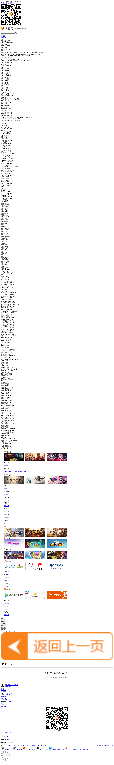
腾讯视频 (6, 603)
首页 (2, 618)
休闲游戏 (8, 538)
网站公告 (15, 631)
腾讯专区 (8, 452)
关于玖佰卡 (4, 706)
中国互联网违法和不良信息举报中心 (76, 749)
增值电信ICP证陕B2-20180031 (105, 745)
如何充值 (8, 686)
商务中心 (3, 625)
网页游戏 (8, 527)
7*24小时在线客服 (6, 733)
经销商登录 (9, 3)
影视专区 (8, 590)
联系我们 (3, 696)
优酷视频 (6, 615)
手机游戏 (8, 549)
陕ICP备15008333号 (32, 745)
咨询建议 (8, 695)
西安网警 (17, 749)
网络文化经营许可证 (56, 749)
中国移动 (6, 574)
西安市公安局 (42, 749)
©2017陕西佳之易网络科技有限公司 (17, 745)
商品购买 (3, 688)
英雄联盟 (3, 37)
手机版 (2, 3)
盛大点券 (6, 511)
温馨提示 (3, 698)
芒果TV (6, 609)
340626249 (4, 736)
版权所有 (3, 704)
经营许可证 (9, 693)
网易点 (6, 488)
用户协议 (8, 701)
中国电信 (6, 586)
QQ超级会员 (16, 471)
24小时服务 (4, 700)
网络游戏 (8, 475)
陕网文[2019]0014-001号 (45, 745)
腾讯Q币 (6, 465)
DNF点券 (3, 34)
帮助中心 (3, 627)
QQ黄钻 (6, 471)
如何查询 (3, 691)
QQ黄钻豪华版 (24, 471)
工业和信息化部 (29, 749)
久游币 (6, 517)
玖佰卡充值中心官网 (12, 685)
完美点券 (6, 506)
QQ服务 (3, 36)
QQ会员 (10, 471)
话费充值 (8, 561)
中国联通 (6, 580)
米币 (5, 523)
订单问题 (3, 690)
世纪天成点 (7, 500)
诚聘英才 (3, 703)
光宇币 (6, 494)
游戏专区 (3, 629)
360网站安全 (6, 749)
